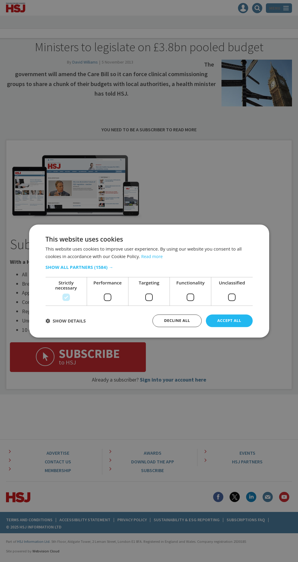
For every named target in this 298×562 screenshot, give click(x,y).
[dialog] (149, 281)
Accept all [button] (228, 320)
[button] (149, 266)
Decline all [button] (174, 320)
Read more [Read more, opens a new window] (152, 256)
